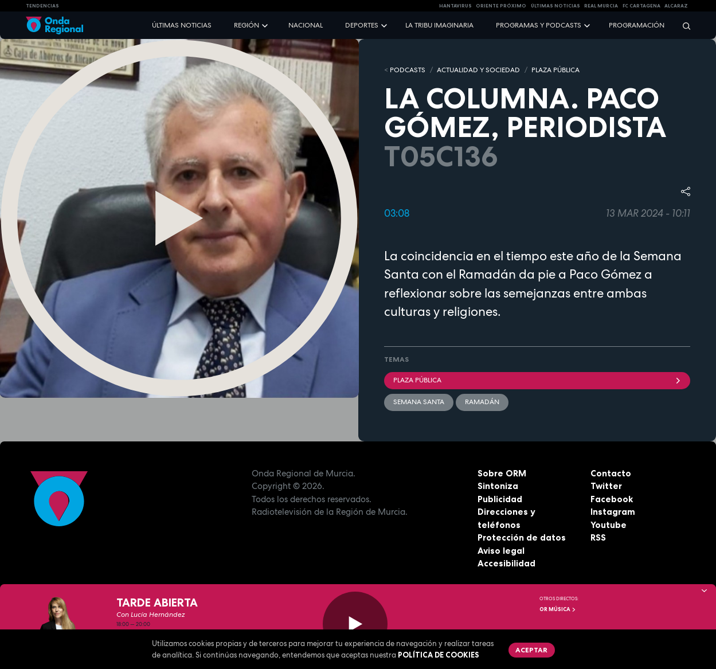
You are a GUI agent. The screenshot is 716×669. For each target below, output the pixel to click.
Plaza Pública (537, 380)
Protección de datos (522, 537)
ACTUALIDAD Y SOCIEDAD (478, 70)
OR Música (557, 609)
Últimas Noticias (555, 6)
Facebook (611, 499)
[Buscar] (682, 25)
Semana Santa (418, 401)
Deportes (361, 25)
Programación (636, 25)
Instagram (612, 511)
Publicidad (500, 499)
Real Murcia (601, 6)
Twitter (606, 485)
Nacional (305, 25)
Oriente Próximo (501, 6)
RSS (598, 537)
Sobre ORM (502, 473)
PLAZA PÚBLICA (555, 70)
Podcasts (407, 70)
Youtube (608, 524)
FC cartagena (641, 6)
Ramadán (482, 401)
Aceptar (531, 649)
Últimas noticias (182, 25)
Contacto (610, 473)
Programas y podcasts (538, 25)
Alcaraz (676, 6)
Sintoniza (498, 485)
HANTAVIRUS (455, 6)
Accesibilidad (506, 563)
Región (246, 25)
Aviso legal (501, 550)
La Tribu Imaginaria (439, 25)
